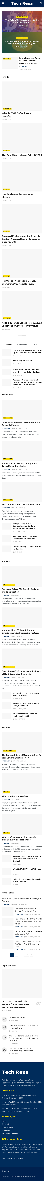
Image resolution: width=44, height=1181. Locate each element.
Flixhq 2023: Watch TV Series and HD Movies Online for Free (26, 371)
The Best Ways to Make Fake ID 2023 (22, 155)
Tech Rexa (24, 66)
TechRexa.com (7, 1144)
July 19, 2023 (6, 158)
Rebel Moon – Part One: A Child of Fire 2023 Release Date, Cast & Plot (28, 921)
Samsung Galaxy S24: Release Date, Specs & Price (26, 704)
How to (6, 150)
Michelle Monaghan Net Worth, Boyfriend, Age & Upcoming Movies (28, 944)
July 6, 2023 (6, 329)
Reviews (6, 791)
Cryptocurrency (22, 16)
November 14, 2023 (30, 914)
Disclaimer (6, 1130)
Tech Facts (6, 58)
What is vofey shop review (16, 796)
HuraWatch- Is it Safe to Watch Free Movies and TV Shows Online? (27, 858)
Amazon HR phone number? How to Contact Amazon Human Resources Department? (21, 239)
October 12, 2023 (22, 25)
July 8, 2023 (15, 843)
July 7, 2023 (6, 287)
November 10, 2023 (25, 69)
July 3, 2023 (17, 884)
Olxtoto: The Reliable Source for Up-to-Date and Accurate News (27, 351)
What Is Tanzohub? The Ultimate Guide (21, 504)
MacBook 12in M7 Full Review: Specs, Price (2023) (26, 694)
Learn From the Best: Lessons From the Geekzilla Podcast (29, 61)
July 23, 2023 (6, 119)
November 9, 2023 (17, 507)
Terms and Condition (10, 1133)
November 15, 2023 (19, 709)
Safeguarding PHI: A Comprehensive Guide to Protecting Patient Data (24, 526)
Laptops (6, 318)
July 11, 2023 (15, 636)
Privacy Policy (7, 1127)
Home (4, 1121)
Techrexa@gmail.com (15, 1158)
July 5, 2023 (15, 595)
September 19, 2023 (22, 46)
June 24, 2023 (15, 677)
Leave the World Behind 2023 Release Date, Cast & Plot (22, 1102)
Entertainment (9, 750)
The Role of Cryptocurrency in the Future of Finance (22, 21)
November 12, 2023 (30, 949)
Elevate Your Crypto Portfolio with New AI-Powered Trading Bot (22, 42)
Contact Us (6, 1124)
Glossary (7, 108)
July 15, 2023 (17, 698)
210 (26, 955)
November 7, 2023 (19, 719)
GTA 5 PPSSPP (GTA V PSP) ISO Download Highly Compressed (21, 1049)
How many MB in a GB (22, 360)
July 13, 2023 (6, 200)
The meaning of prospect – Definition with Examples (25, 537)
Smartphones (8, 584)
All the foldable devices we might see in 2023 (25, 715)
